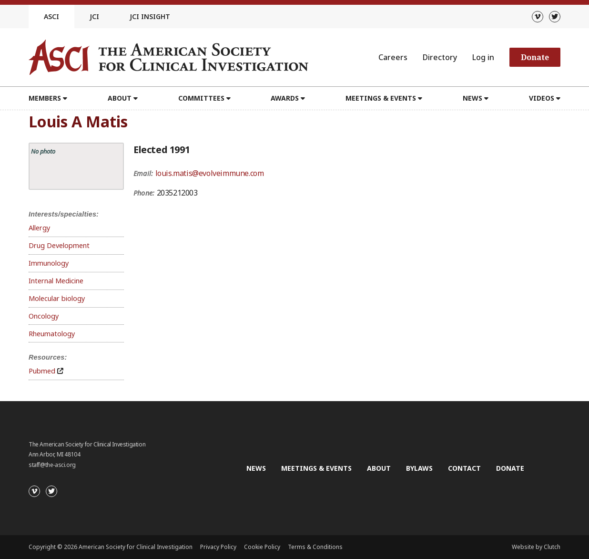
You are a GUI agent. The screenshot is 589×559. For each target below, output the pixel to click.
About (120, 98)
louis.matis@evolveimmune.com (209, 173)
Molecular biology (57, 298)
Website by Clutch (536, 547)
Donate (535, 57)
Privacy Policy (218, 547)
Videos (541, 98)
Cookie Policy (262, 547)
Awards (285, 98)
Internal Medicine (56, 280)
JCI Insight (150, 16)
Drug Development (59, 245)
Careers (392, 57)
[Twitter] (554, 16)
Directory (440, 57)
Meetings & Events (380, 98)
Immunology (49, 263)
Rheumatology (52, 333)
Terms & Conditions (315, 547)
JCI (94, 16)
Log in (483, 57)
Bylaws (419, 468)
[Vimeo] (537, 16)
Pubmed (42, 370)
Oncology (44, 316)
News (472, 98)
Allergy (39, 227)
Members (45, 98)
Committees (201, 98)
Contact (464, 468)
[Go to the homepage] (168, 57)
